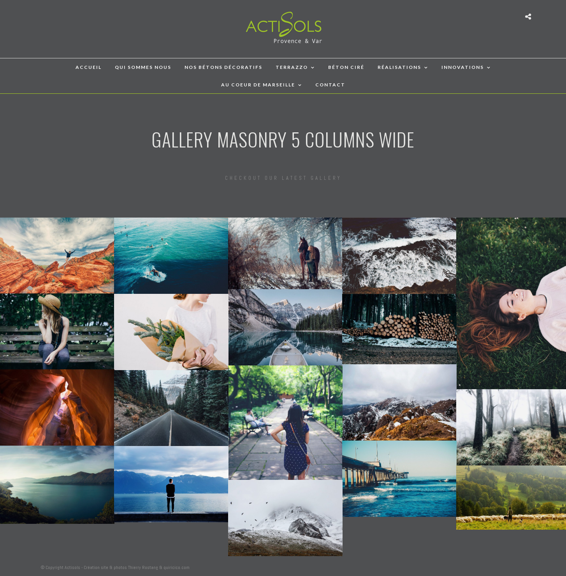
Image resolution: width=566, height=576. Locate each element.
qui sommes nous (143, 67)
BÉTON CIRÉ (346, 67)
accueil (89, 67)
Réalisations (399, 67)
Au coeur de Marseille (258, 85)
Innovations (462, 67)
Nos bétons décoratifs (223, 67)
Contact (330, 85)
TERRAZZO (292, 67)
